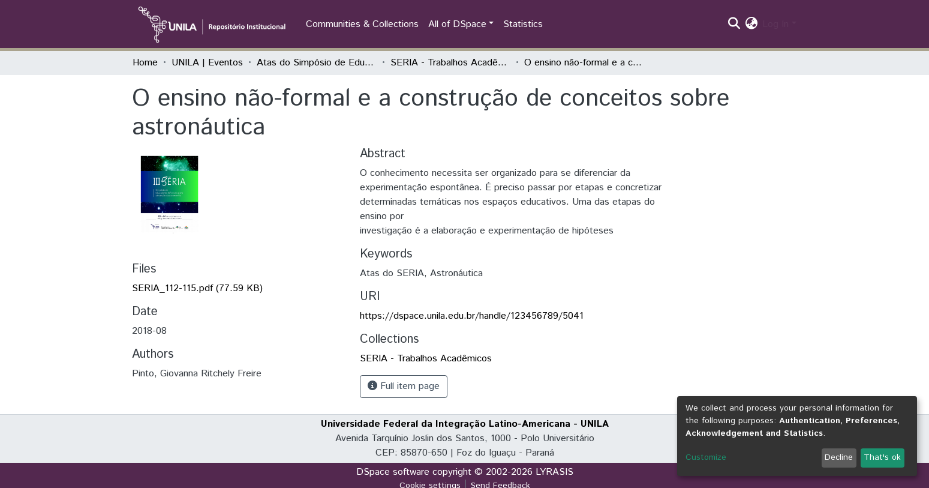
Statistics (523, 24)
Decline (839, 457)
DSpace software (392, 472)
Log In (775, 24)
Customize (706, 457)
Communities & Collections (362, 24)
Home (145, 63)
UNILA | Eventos (207, 63)
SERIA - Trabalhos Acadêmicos (450, 63)
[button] (751, 24)
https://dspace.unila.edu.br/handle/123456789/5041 (472, 316)
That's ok (882, 457)
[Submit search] (733, 24)
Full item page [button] (404, 386)
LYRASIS (554, 472)
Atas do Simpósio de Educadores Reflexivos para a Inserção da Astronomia (317, 63)
